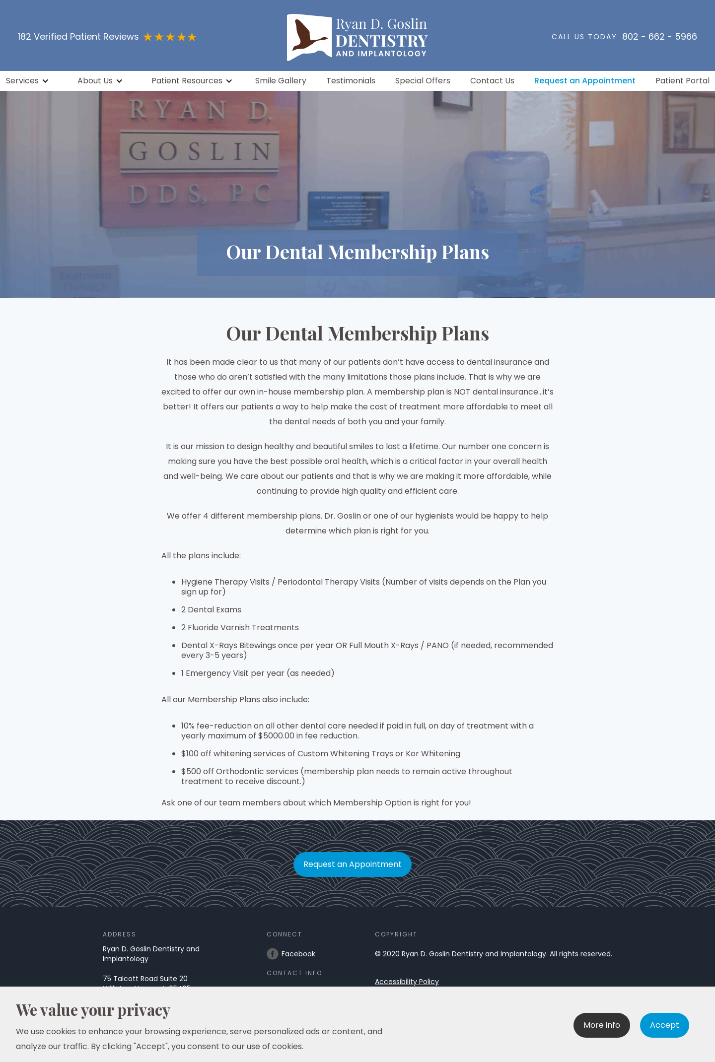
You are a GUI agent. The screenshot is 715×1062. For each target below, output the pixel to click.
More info (601, 1025)
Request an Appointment (585, 81)
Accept (664, 1025)
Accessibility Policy (407, 982)
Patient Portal (682, 81)
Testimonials (350, 81)
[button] (29, 81)
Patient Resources (186, 81)
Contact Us (492, 81)
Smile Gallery (280, 81)
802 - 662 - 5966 (659, 37)
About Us (95, 81)
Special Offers (422, 81)
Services (22, 81)
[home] (358, 35)
